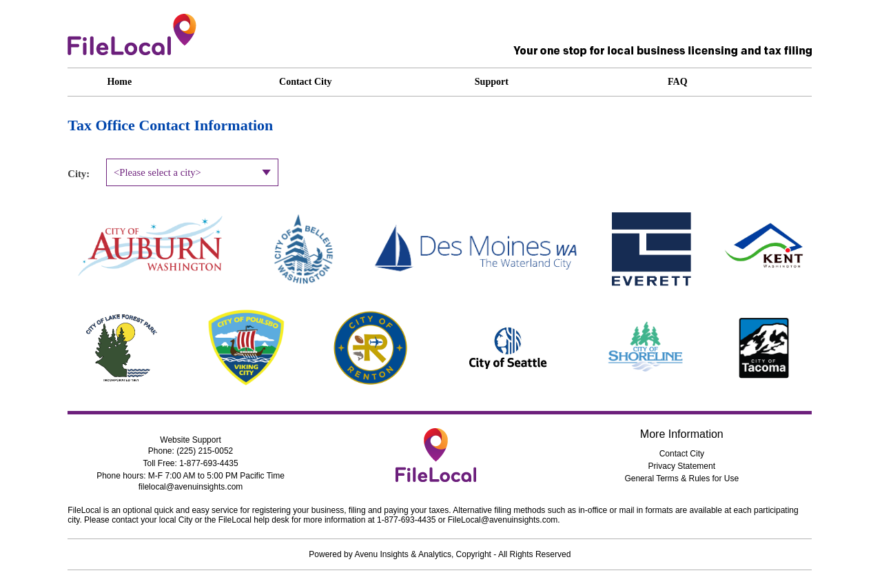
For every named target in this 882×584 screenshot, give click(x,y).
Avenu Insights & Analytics (402, 554)
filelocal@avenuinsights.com (191, 487)
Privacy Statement (681, 466)
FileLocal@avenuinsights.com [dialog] (503, 520)
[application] (533, 82)
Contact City (681, 454)
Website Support (190, 440)
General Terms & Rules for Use (681, 478)
